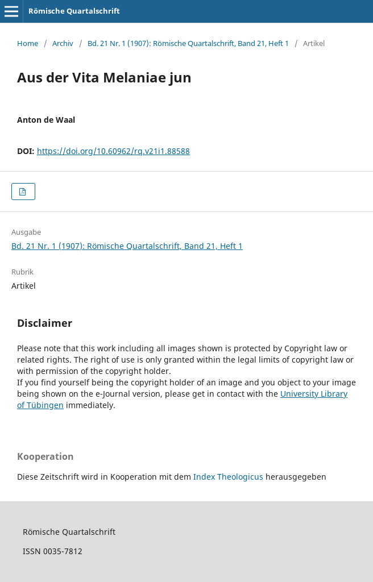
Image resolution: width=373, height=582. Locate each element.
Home (27, 43)
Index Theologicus (229, 476)
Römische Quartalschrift (74, 11)
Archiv (62, 43)
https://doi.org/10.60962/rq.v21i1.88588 (113, 151)
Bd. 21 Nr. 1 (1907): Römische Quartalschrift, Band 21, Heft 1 (188, 43)
